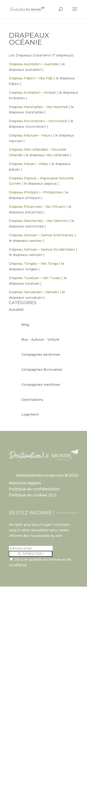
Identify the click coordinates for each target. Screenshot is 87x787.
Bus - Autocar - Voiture (40, 339)
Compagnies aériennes (40, 354)
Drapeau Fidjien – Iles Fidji (31, 78)
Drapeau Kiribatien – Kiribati (32, 92)
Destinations (32, 400)
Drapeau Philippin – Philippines (35, 192)
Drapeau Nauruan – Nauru (30, 135)
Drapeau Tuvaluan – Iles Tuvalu (35, 278)
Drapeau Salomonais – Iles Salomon (38, 221)
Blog (25, 325)
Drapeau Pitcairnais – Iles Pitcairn (37, 207)
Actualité (16, 310)
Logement (30, 414)
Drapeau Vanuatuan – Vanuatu (34, 292)
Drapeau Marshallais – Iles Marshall (38, 107)
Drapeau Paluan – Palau (28, 164)
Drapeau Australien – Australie (34, 64)
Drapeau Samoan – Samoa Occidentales (42, 249)
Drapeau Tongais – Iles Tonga (33, 263)
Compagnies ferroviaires (41, 369)
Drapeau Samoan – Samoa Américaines (41, 235)
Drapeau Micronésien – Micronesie (38, 121)
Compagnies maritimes (40, 385)
